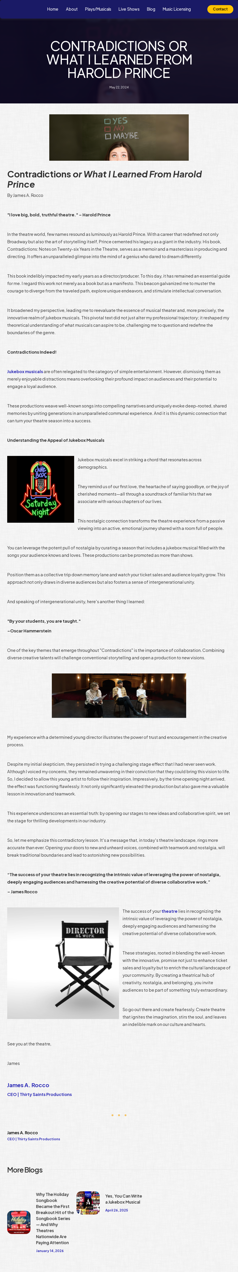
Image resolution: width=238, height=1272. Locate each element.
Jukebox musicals (25, 371)
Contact (220, 9)
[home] (30, 9)
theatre (170, 911)
